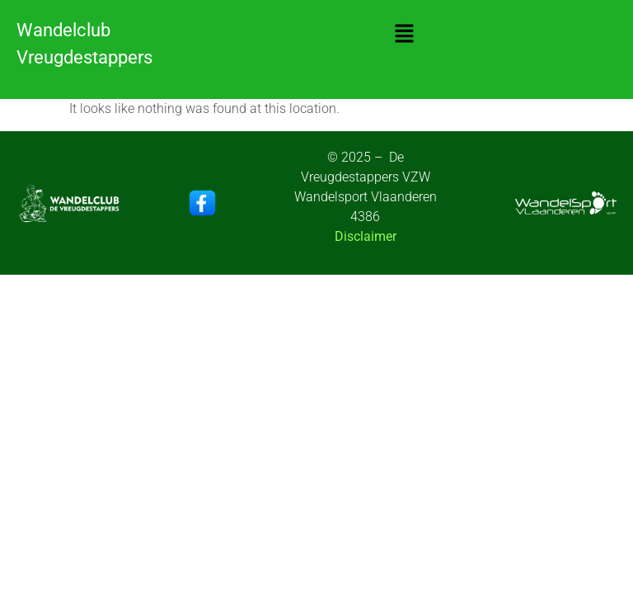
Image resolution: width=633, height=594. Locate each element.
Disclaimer (365, 236)
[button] (403, 34)
